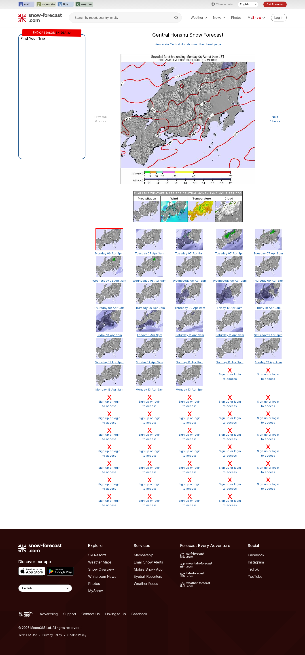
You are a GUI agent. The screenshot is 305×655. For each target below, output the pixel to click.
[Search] (177, 18)
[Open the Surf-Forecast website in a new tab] (26, 4)
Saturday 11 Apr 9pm (109, 362)
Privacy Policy (52, 635)
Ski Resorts (97, 555)
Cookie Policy (76, 635)
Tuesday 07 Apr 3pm (229, 253)
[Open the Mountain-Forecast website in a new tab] (46, 4)
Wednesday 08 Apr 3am (109, 280)
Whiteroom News (102, 576)
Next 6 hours (275, 119)
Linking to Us (115, 614)
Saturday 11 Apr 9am (230, 335)
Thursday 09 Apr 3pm (149, 308)
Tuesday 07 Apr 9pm (268, 253)
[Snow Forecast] (40, 17)
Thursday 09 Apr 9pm (189, 308)
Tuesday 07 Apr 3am (149, 253)
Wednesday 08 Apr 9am (149, 280)
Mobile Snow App (148, 569)
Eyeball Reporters (148, 576)
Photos (236, 17)
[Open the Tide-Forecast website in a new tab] (65, 4)
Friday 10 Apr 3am (229, 308)
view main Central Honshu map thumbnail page (188, 44)
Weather (199, 17)
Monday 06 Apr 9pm (109, 253)
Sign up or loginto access (230, 374)
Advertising (49, 614)
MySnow (95, 590)
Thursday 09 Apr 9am (109, 308)
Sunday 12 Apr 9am (189, 362)
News (219, 17)
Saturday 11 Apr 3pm (268, 335)
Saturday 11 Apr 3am (190, 335)
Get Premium (275, 4)
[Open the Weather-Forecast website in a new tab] (84, 4)
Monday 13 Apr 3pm (189, 389)
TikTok (253, 569)
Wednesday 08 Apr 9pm (230, 280)
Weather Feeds (146, 583)
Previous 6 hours (101, 119)
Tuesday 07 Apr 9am (189, 253)
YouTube (255, 576)
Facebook (256, 555)
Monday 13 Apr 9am (149, 389)
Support (69, 614)
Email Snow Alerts (148, 562)
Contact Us (90, 614)
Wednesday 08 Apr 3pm (190, 280)
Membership (143, 555)
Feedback (139, 614)
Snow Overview (101, 569)
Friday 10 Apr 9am (268, 308)
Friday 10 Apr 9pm (149, 335)
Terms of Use (27, 635)
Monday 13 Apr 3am (109, 389)
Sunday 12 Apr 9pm (268, 362)
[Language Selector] (248, 4)
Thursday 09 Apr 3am (268, 280)
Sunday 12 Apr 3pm (229, 362)
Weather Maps (100, 562)
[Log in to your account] (279, 17)
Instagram (256, 562)
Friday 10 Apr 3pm (109, 335)
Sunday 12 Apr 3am (149, 362)
